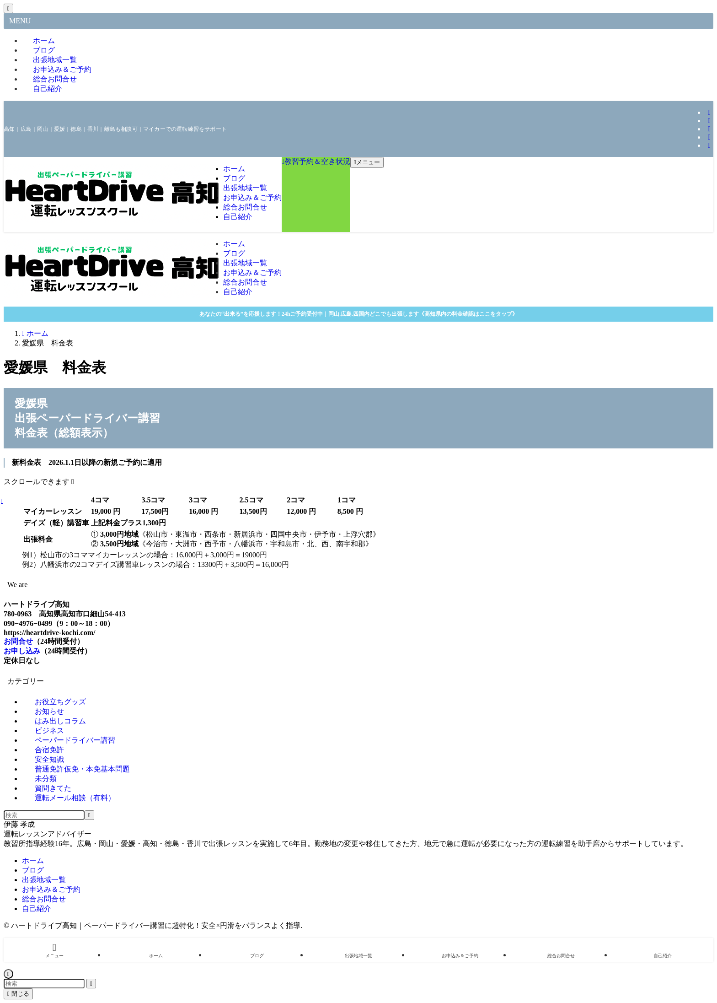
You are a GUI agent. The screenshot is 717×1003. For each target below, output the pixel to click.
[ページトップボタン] (8, 974)
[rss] (709, 145)
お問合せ (18, 641)
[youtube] (709, 137)
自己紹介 (47, 88)
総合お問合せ (44, 899)
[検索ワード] (44, 815)
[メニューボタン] (367, 162)
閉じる (18, 993)
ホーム (33, 860)
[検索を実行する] (89, 815)
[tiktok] (709, 120)
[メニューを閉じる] (8, 8)
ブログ (33, 870)
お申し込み (22, 651)
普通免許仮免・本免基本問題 (82, 769)
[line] (709, 129)
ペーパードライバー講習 (75, 740)
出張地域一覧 (44, 880)
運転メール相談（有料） (75, 798)
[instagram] (709, 112)
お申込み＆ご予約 (51, 889)
